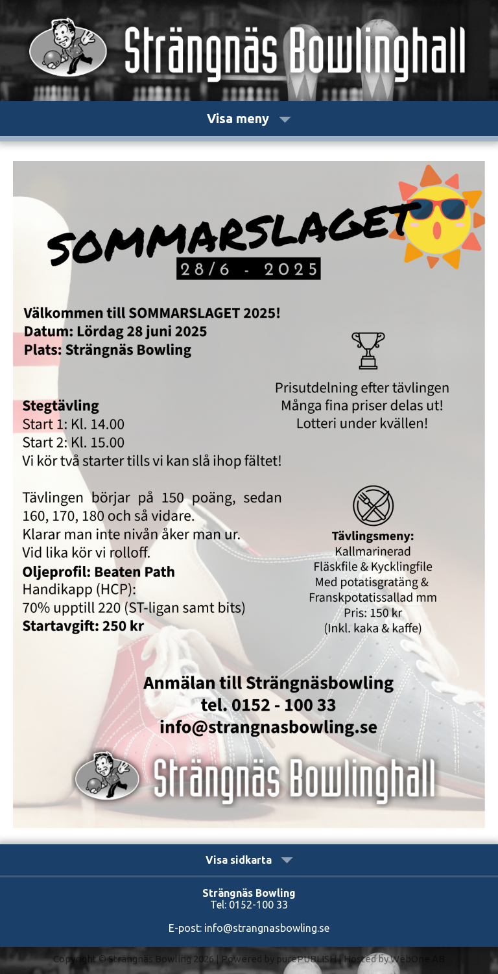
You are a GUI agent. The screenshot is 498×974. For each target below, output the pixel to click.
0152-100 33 (258, 904)
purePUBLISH (306, 958)
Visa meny (249, 118)
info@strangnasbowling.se (266, 928)
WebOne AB (417, 958)
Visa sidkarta (249, 860)
